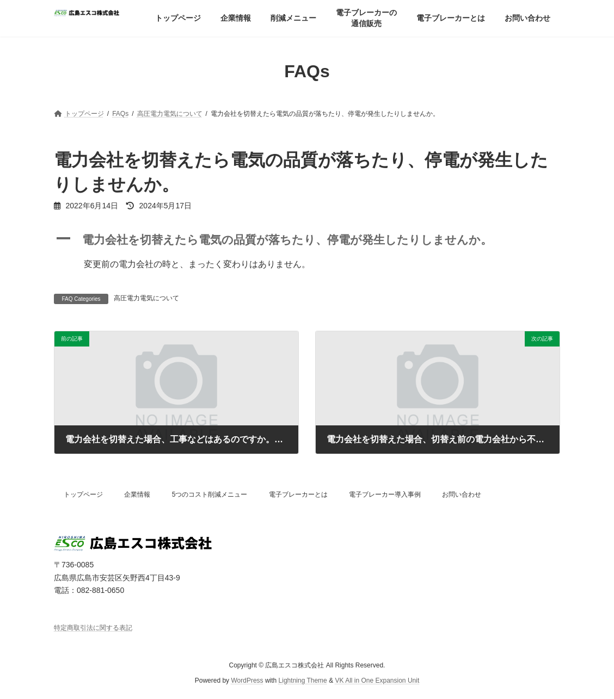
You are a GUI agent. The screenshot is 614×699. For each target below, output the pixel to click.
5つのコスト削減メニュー (210, 494)
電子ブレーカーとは (298, 494)
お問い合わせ (461, 494)
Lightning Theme (303, 680)
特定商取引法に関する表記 (93, 628)
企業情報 (137, 494)
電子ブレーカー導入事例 (385, 494)
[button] (307, 240)
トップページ (83, 494)
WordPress (247, 680)
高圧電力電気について (146, 298)
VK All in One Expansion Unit (377, 680)
